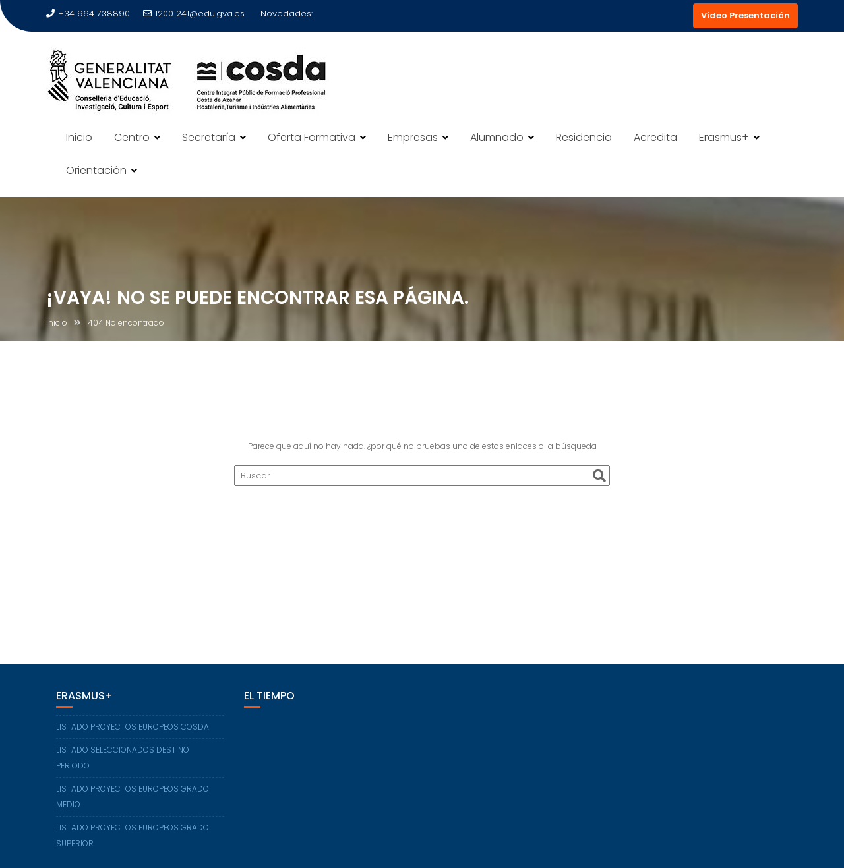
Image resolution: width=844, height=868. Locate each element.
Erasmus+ (724, 137)
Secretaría (208, 137)
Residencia (584, 137)
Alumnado (497, 137)
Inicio (79, 137)
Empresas (413, 137)
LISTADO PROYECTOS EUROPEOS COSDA (132, 726)
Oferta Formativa (311, 137)
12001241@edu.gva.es (194, 13)
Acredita (655, 137)
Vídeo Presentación (745, 15)
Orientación (96, 170)
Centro (132, 137)
